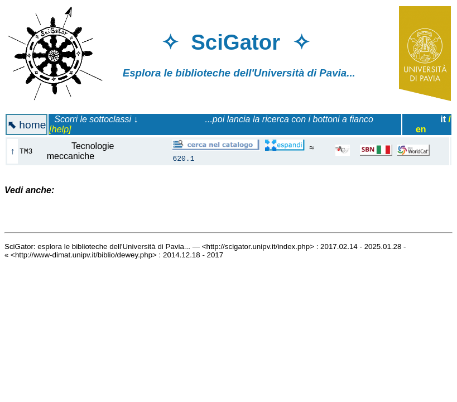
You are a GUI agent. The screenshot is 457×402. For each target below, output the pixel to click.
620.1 (183, 158)
